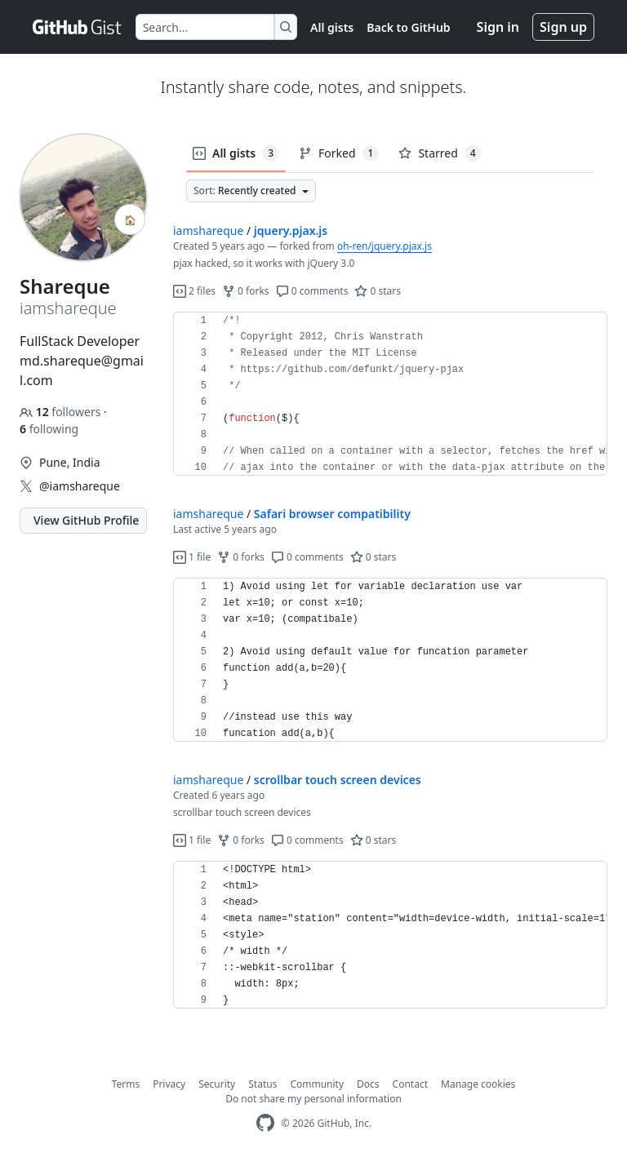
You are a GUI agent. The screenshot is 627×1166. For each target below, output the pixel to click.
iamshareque (208, 230)
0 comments (312, 291)
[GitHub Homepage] (265, 1123)
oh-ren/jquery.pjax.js (384, 246)
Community (317, 1084)
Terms (126, 1084)
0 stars (377, 291)
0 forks (245, 291)
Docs (368, 1084)
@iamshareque (79, 486)
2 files (194, 291)
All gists (332, 27)
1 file (192, 557)
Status (262, 1084)
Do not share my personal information (313, 1099)
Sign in (498, 27)
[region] (390, 394)
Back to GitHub (408, 27)
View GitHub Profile (86, 520)
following (49, 429)
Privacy (169, 1084)
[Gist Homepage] (77, 27)
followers (62, 411)
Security (216, 1084)
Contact (410, 1084)
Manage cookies (478, 1084)
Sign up (563, 27)
